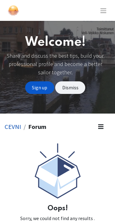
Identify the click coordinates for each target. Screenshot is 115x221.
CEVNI (13, 127)
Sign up (39, 87)
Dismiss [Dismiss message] (70, 87)
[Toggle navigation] (103, 10)
